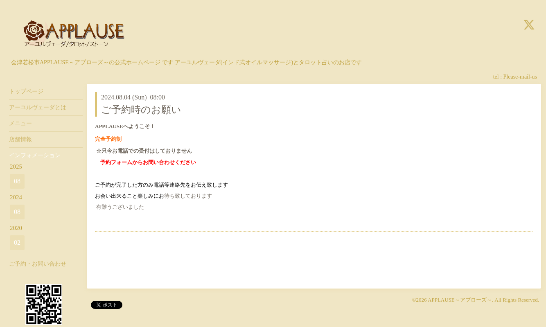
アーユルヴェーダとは (37, 107)
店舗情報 (20, 139)
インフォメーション (35, 155)
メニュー (20, 123)
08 (17, 181)
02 (17, 242)
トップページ (26, 91)
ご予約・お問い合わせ (37, 264)
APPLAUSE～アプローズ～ (460, 300)
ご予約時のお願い (141, 109)
